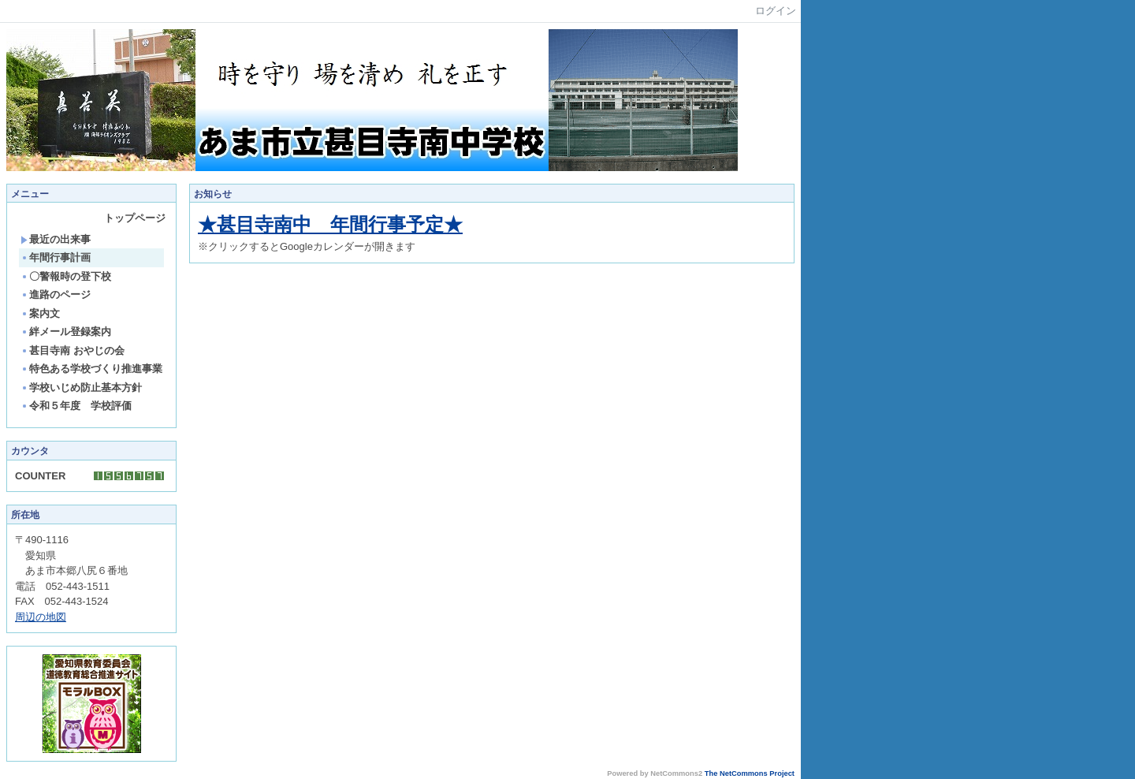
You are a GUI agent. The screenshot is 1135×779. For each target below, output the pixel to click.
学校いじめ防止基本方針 (81, 387)
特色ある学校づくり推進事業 (91, 369)
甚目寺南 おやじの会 (72, 350)
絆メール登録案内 (65, 331)
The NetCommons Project (749, 773)
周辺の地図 (40, 617)
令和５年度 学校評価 (76, 406)
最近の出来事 (55, 239)
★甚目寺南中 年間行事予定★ (330, 224)
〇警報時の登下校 (65, 276)
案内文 (40, 313)
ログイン (775, 11)
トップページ (135, 218)
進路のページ (55, 294)
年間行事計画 (55, 257)
